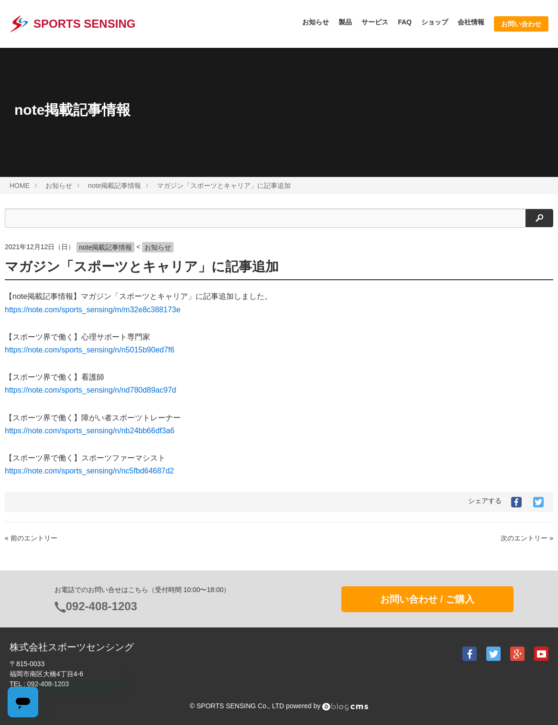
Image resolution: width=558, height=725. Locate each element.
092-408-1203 (101, 606)
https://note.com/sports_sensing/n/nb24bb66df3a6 (90, 431)
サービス (374, 22)
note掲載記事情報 (105, 247)
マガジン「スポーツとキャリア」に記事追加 (142, 266)
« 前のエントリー (31, 538)
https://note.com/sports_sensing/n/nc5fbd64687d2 (89, 471)
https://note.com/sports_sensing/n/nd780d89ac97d (90, 390)
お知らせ (315, 22)
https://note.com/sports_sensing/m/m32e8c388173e (92, 310)
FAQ (405, 22)
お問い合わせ (521, 24)
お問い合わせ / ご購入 (427, 599)
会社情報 (471, 22)
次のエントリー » (527, 538)
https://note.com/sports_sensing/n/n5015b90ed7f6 (90, 350)
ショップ (434, 22)
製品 (345, 22)
